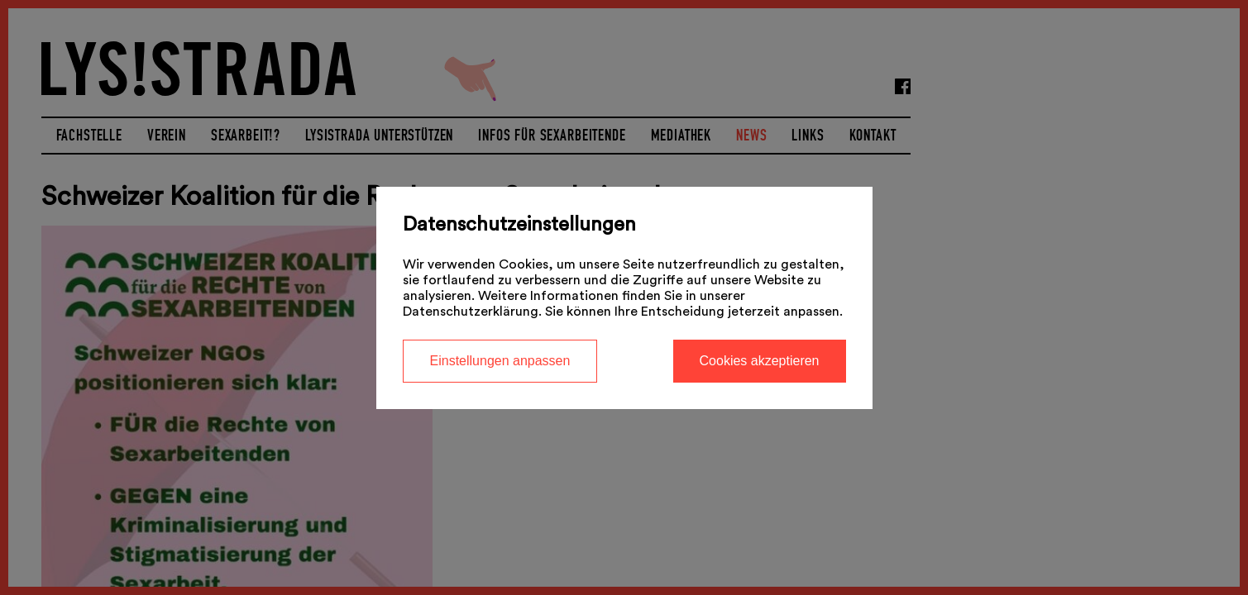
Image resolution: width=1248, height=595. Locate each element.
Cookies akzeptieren (760, 361)
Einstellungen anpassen (500, 361)
